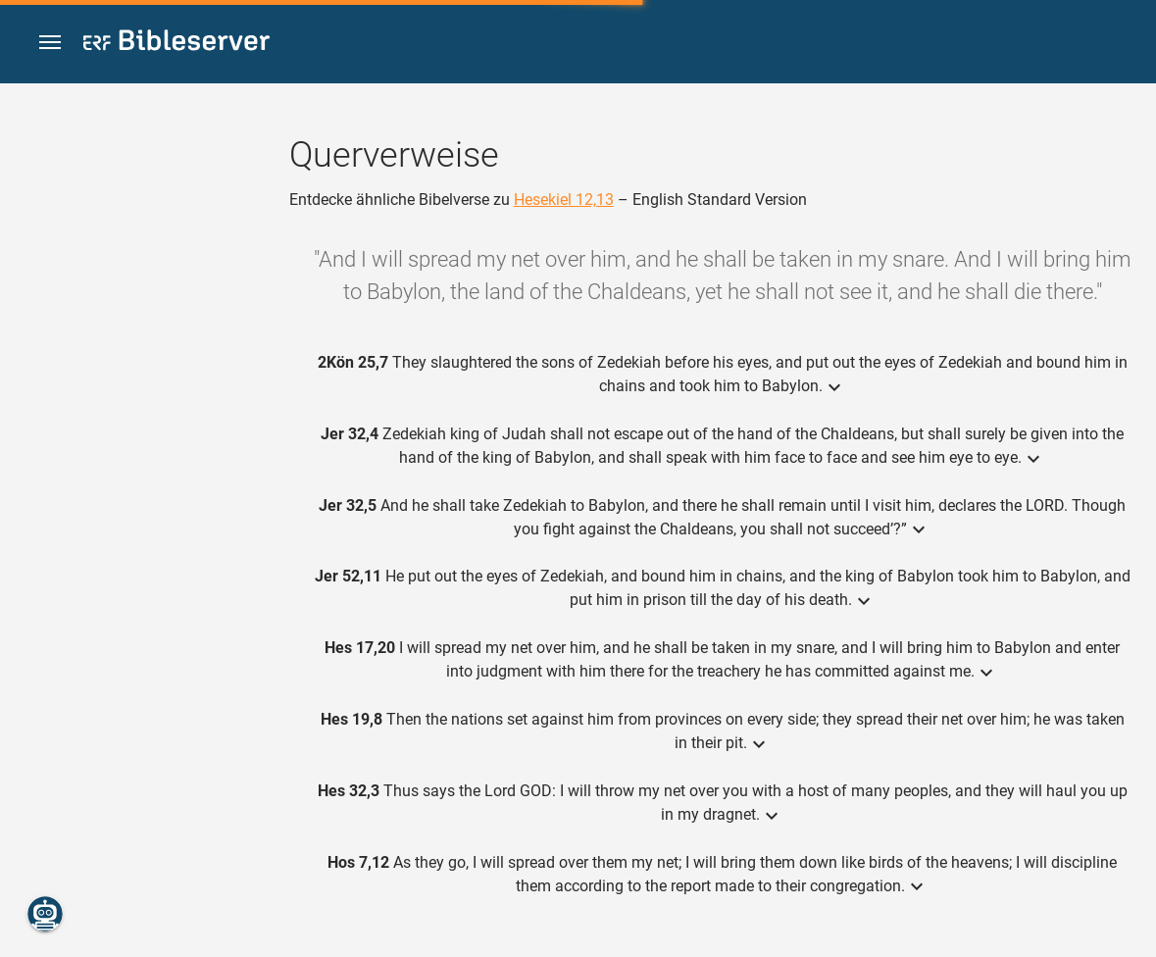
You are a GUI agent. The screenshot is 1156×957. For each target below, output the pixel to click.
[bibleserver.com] (176, 44)
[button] (50, 42)
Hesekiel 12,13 (564, 199)
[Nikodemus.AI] (45, 914)
